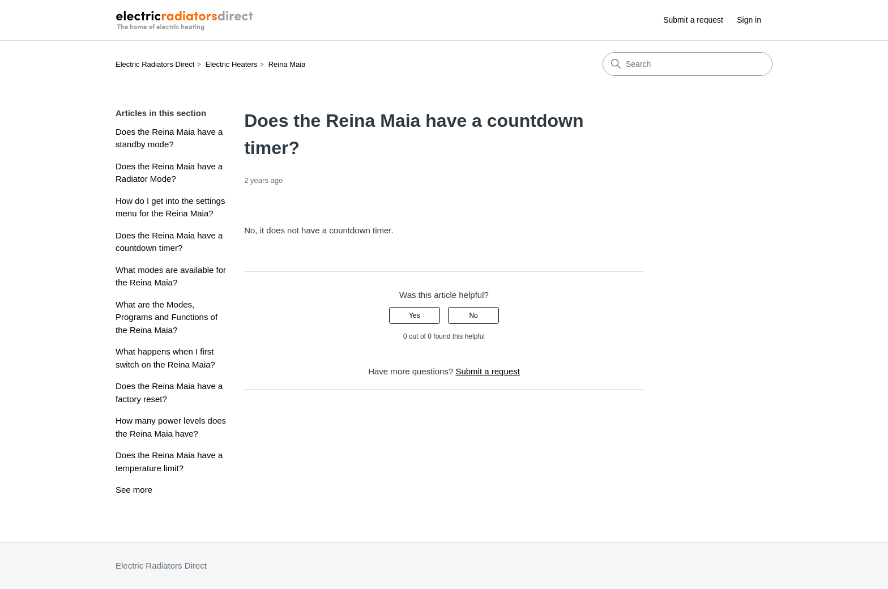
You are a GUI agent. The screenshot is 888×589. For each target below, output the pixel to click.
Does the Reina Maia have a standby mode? (169, 138)
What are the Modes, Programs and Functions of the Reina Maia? (166, 317)
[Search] (687, 64)
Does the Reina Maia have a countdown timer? (169, 242)
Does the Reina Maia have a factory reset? (169, 392)
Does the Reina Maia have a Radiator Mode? (169, 172)
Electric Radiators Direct (155, 64)
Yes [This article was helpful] (414, 315)
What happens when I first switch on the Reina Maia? (165, 358)
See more (134, 489)
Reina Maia (287, 64)
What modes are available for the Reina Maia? (171, 276)
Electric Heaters (232, 64)
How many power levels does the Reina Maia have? (171, 427)
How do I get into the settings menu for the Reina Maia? (170, 207)
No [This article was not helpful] (473, 315)
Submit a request (693, 19)
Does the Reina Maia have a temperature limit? (169, 461)
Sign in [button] (749, 19)
